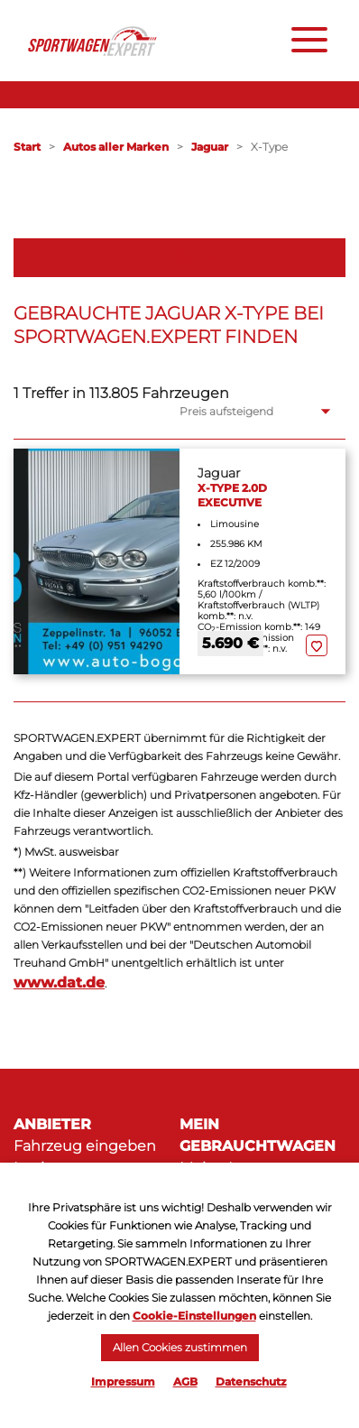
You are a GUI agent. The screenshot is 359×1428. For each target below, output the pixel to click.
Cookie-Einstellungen (194, 1315)
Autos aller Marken (116, 146)
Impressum (123, 1381)
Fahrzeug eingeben (85, 1145)
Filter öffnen (180, 256)
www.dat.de (59, 982)
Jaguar (209, 146)
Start (27, 146)
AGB (185, 1381)
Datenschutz (251, 1381)
